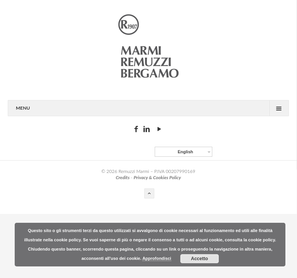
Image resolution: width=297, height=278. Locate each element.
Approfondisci (156, 258)
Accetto (199, 258)
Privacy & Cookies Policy (157, 177)
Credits (123, 177)
